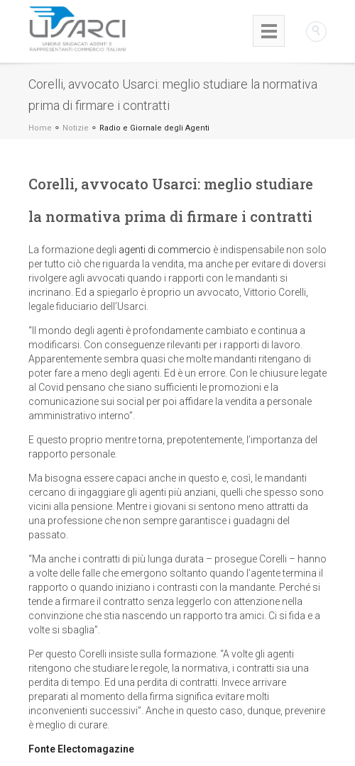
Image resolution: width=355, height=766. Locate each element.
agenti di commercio (165, 249)
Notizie (75, 128)
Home (40, 128)
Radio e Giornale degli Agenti (154, 128)
